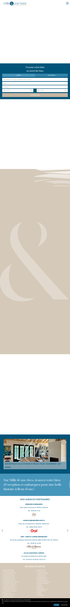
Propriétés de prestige (43, 583)
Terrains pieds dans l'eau (10, 583)
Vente (18, 75)
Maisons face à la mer (9, 576)
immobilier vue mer (40, 570)
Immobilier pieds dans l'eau (8, 579)
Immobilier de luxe (6, 592)
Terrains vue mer (42, 574)
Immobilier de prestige (41, 579)
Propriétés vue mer (42, 577)
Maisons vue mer (42, 571)
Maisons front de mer (9, 577)
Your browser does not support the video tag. (35, 34)
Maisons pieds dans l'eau (10, 580)
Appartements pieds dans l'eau (11, 582)
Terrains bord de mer (9, 574)
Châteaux (40, 586)
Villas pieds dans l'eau (9, 586)
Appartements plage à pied (10, 591)
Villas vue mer (41, 576)
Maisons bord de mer (9, 571)
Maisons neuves (42, 591)
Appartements (41, 595)
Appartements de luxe (9, 594)
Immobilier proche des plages (9, 588)
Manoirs (40, 585)
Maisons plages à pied (9, 589)
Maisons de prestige (42, 580)
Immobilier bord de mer (7, 570)
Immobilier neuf (40, 588)
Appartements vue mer (43, 573)
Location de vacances (7, 597)
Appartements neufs (42, 589)
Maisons (40, 594)
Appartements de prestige (44, 582)
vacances (51, 75)
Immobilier (38, 592)
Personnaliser (64, 605)
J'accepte (56, 605)
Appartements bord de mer (10, 573)
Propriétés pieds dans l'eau (10, 585)
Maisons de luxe (8, 595)
